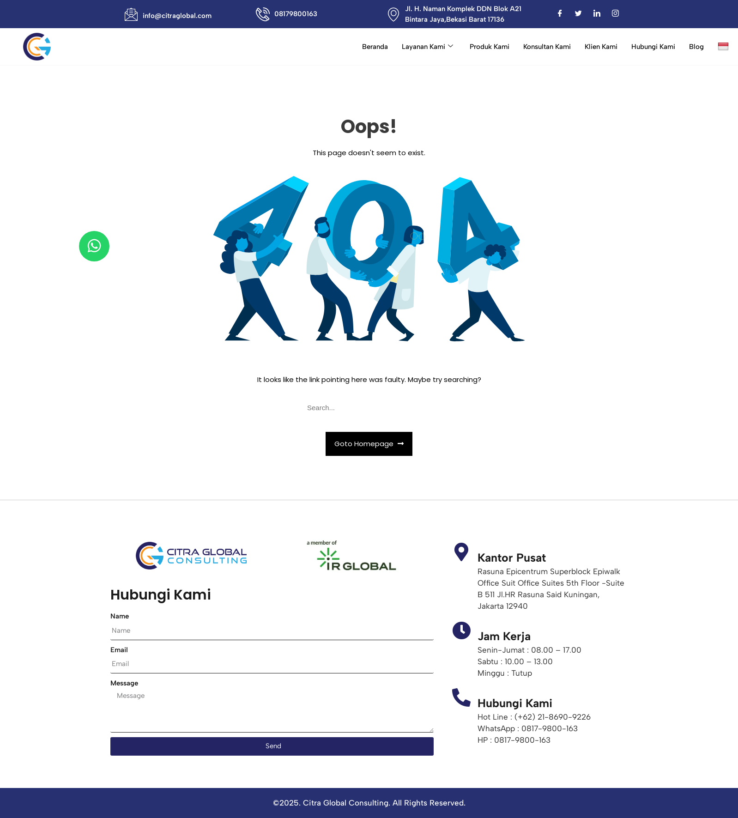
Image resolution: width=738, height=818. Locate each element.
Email (119, 650)
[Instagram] (616, 14)
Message (124, 683)
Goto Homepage (369, 443)
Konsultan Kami (547, 46)
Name (119, 616)
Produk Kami (489, 46)
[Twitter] (579, 14)
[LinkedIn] (597, 14)
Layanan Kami (427, 46)
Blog (696, 46)
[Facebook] (560, 14)
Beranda (375, 46)
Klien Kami (601, 46)
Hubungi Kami (653, 46)
